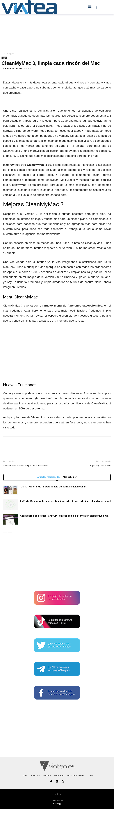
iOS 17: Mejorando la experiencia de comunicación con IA (53, 486)
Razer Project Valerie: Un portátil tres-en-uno (25, 465)
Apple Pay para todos (100, 465)
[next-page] (10, 530)
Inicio (4, 53)
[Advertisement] (57, 563)
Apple (11, 53)
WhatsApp (57, 804)
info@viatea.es (57, 800)
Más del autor (70, 477)
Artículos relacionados (49, 477)
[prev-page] (5, 530)
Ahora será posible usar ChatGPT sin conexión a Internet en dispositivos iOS (64, 515)
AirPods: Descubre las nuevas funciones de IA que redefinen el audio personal (65, 501)
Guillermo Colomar (13, 68)
